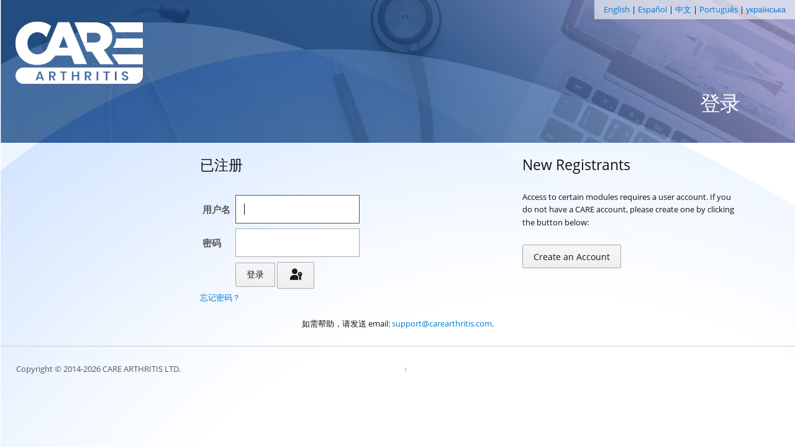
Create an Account (572, 257)
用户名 (216, 209)
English (617, 9)
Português (718, 9)
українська (766, 9)
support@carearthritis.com (442, 323)
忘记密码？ (220, 297)
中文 (683, 9)
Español (652, 9)
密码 (211, 243)
